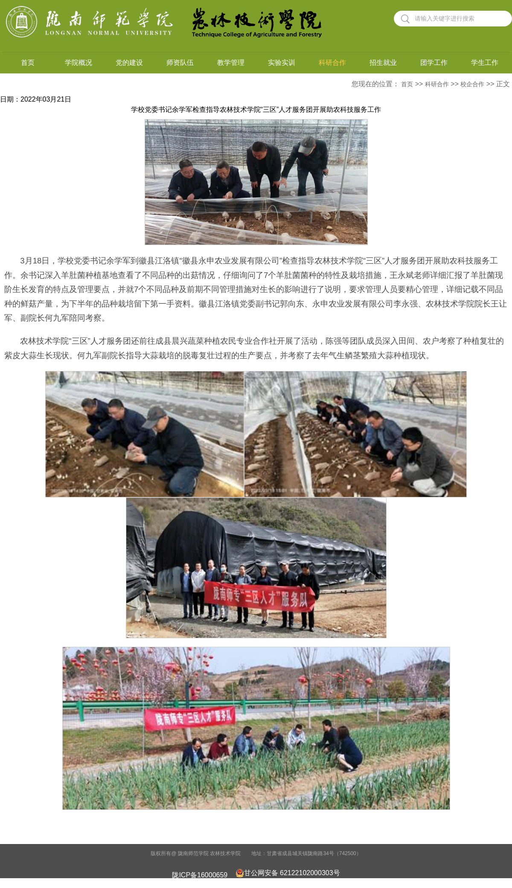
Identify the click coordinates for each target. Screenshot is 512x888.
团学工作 (434, 62)
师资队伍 (180, 62)
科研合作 (332, 62)
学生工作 (484, 62)
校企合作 (472, 84)
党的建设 (129, 62)
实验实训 (281, 62)
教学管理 (230, 62)
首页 (28, 62)
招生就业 (383, 62)
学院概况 (78, 62)
